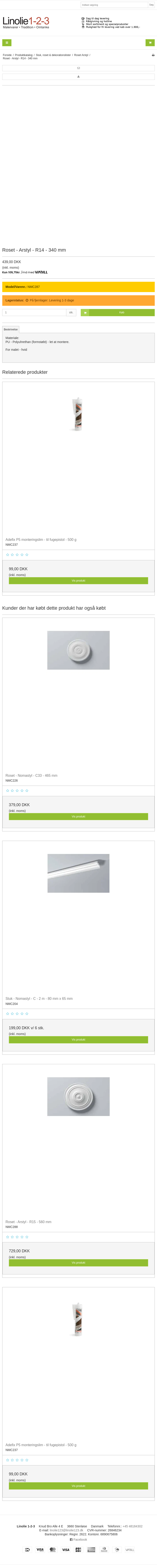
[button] (78, 68)
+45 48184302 (133, 1526)
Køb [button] (102, 312)
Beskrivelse (11, 329)
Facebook (78, 1539)
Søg (151, 4)
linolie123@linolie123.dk (66, 1530)
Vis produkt (78, 580)
